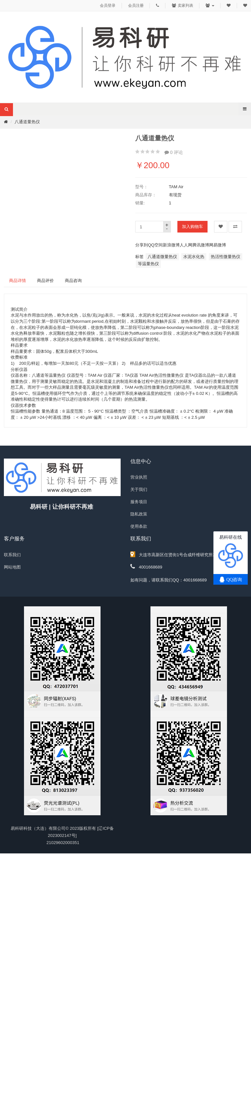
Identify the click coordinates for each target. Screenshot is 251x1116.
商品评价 (45, 280)
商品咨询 (73, 280)
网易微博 (217, 245)
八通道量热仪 (27, 121)
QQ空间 (155, 245)
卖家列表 (182, 5)
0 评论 (173, 152)
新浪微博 (171, 245)
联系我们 (12, 554)
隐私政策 (138, 514)
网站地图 (12, 567)
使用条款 (138, 526)
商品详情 (17, 280)
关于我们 (138, 489)
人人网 (186, 245)
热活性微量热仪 (225, 256)
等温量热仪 (148, 263)
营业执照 (138, 477)
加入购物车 (192, 226)
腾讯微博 (200, 245)
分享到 (141, 245)
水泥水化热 (193, 256)
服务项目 (138, 501)
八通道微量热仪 (162, 256)
